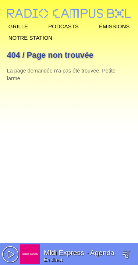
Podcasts (63, 25)
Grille (18, 25)
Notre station (30, 37)
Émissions (114, 25)
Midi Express (64, 253)
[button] (10, 254)
